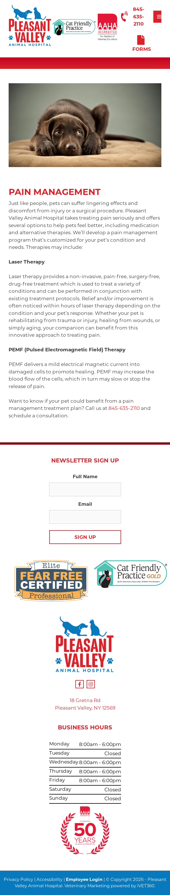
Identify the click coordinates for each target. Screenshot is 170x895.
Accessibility (49, 879)
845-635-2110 (131, 16)
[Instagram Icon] (91, 684)
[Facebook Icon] (79, 684)
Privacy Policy (18, 879)
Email (85, 504)
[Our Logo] (30, 27)
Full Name (85, 476)
